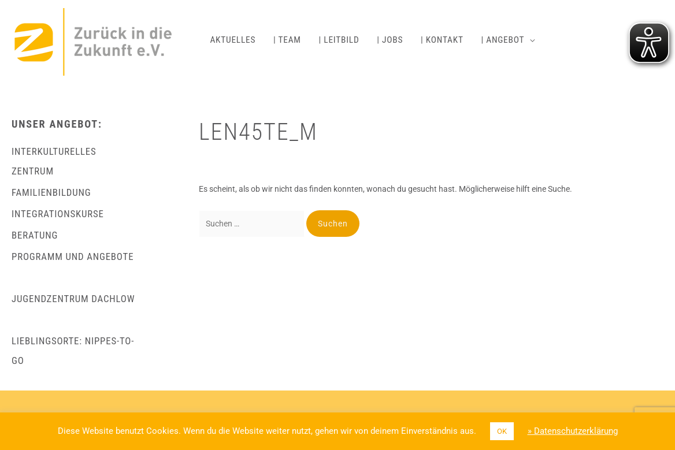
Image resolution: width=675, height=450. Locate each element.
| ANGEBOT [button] (502, 40)
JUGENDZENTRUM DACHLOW (73, 298)
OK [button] (502, 431)
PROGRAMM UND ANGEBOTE (72, 256)
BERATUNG (35, 235)
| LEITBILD (339, 40)
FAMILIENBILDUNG (51, 192)
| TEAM (287, 40)
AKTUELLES (232, 40)
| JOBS (390, 40)
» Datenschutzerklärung (573, 431)
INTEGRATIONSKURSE (58, 214)
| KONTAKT (442, 40)
